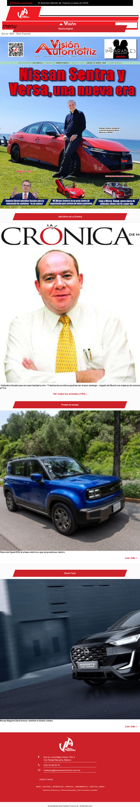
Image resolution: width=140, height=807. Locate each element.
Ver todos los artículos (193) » (70, 393)
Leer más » (131, 557)
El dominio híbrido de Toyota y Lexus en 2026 (63, 3)
